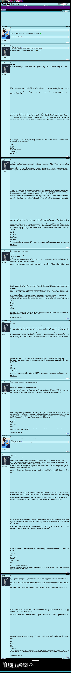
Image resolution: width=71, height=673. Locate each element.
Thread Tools (62, 11)
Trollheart (3, 45)
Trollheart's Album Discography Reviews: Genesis (11, 667)
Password (59, 4)
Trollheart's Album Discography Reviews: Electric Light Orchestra (14, 664)
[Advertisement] (9, 19)
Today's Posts (46, 5)
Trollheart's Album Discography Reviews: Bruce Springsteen (13, 663)
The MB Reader (7, 3)
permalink (68, 26)
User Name (59, 3)
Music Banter (3, 3)
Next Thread (37, 660)
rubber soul (4, 27)
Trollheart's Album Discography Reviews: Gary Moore (12, 666)
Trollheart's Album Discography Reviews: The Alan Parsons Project (14, 665)
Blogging (25, 5)
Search (63, 5)
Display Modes (67, 11)
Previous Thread (34, 660)
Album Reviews (11, 3)
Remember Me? (67, 3)
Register (8, 5)
